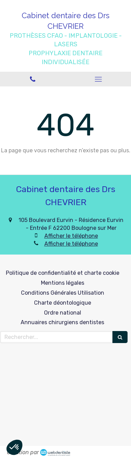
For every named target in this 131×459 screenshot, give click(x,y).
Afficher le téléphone (71, 236)
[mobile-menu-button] (98, 79)
